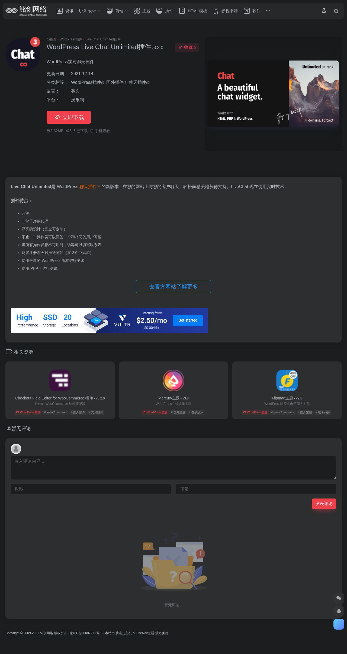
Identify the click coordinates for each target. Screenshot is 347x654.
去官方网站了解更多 (173, 287)
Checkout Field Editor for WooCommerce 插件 (60, 398)
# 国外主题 (178, 412)
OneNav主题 (145, 633)
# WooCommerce (55, 412)
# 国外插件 (78, 412)
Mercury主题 (173, 398)
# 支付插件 (96, 412)
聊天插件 (137, 82)
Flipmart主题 (287, 398)
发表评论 (324, 503)
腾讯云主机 (123, 633)
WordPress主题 (155, 412)
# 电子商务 (323, 412)
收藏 (187, 47)
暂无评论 (21, 428)
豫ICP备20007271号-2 (86, 633)
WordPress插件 (71, 39)
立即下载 (68, 117)
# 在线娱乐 (196, 412)
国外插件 (115, 82)
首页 (53, 39)
